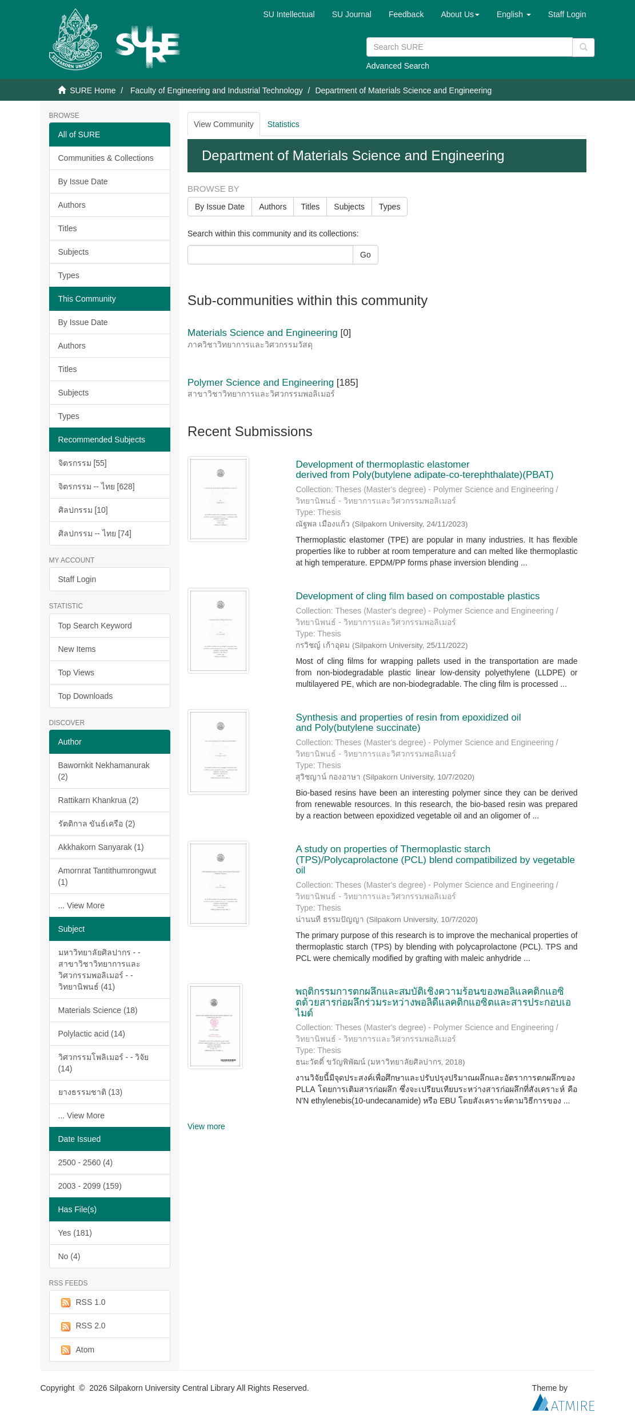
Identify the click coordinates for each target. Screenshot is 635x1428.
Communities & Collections (106, 158)
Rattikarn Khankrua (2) (98, 800)
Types (68, 275)
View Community (224, 124)
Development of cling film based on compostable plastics (417, 596)
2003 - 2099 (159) (90, 1185)
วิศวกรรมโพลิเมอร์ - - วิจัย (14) (103, 1063)
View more (206, 1126)
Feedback (406, 14)
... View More (81, 905)
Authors (72, 204)
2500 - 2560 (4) (85, 1162)
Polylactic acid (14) (92, 1033)
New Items (77, 649)
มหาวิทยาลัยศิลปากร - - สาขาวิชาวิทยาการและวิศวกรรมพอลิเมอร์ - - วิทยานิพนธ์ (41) (99, 969)
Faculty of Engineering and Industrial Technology (216, 90)
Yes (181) (75, 1232)
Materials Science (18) (98, 1010)
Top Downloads (85, 696)
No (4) (69, 1256)
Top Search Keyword (95, 625)
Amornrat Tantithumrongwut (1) (107, 876)
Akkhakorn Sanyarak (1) (101, 847)
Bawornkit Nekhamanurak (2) (104, 771)
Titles (67, 228)
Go (365, 254)
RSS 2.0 (82, 1326)
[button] (460, 14)
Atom (76, 1350)
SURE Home (92, 90)
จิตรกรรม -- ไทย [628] (96, 486)
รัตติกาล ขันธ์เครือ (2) (96, 823)
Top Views (76, 672)
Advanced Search (398, 65)
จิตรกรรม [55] (82, 463)
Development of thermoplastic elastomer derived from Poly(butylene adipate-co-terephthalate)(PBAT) (424, 470)
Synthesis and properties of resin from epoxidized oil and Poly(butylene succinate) (408, 723)
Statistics (283, 124)
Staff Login (77, 579)
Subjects (73, 251)
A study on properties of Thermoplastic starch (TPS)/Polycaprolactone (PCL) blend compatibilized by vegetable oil (435, 860)
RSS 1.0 (82, 1303)
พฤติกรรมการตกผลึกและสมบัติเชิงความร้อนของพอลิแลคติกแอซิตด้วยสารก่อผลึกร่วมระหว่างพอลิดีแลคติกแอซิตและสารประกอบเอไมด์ (433, 1002)
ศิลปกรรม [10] (83, 510)
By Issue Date (83, 181)
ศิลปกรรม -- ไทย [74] (94, 533)
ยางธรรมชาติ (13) (90, 1092)
